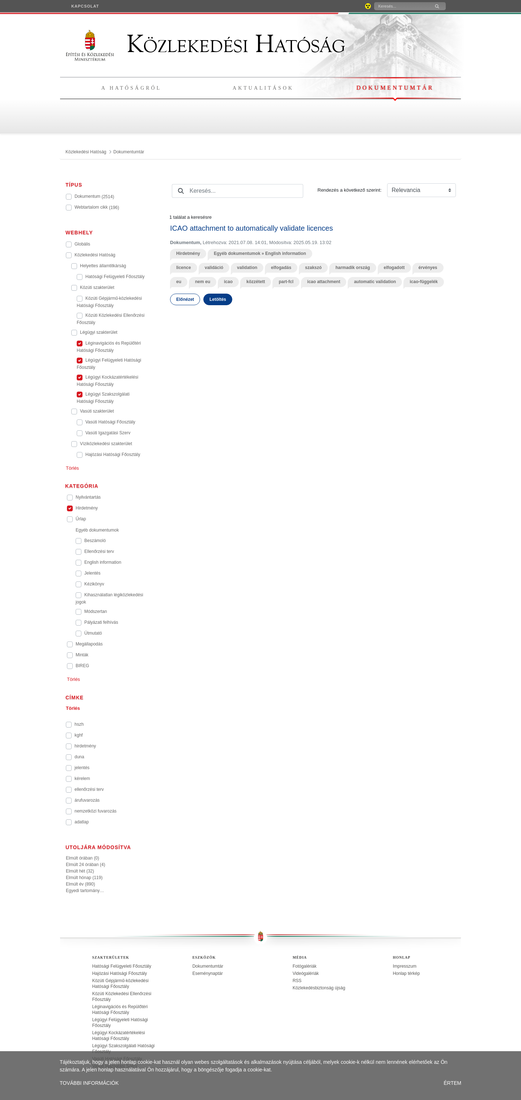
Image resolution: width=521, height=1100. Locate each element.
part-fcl (286, 281)
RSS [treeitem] (297, 980)
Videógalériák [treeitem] (306, 973)
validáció (214, 267)
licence (183, 267)
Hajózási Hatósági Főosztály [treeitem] (119, 973)
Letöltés (217, 299)
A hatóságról (131, 88)
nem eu (202, 281)
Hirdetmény (188, 253)
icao (228, 281)
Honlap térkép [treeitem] (406, 973)
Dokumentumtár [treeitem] (207, 966)
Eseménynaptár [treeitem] (207, 973)
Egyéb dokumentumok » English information (260, 253)
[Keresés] (401, 6)
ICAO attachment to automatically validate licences (251, 228)
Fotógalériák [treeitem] (305, 966)
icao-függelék (423, 281)
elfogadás (281, 267)
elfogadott (394, 267)
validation (247, 267)
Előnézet (185, 299)
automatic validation (375, 281)
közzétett (255, 281)
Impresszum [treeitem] (404, 966)
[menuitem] (85, 6)
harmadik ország (352, 267)
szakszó (313, 267)
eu (178, 281)
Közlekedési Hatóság (205, 44)
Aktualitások (263, 88)
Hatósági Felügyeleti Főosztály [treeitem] (121, 966)
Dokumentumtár (395, 88)
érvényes (428, 267)
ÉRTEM (452, 1083)
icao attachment (323, 281)
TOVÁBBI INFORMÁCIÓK (89, 1083)
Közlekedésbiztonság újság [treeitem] (319, 987)
